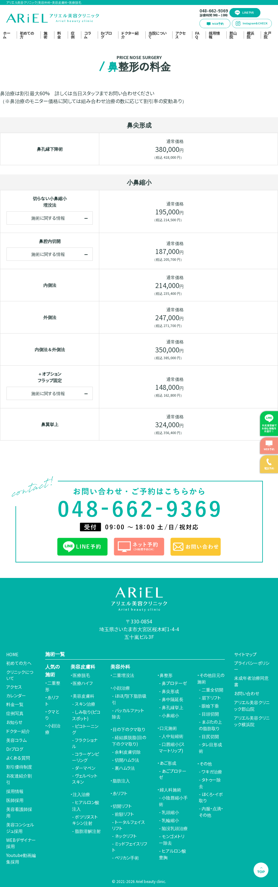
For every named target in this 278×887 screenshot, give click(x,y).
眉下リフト (211, 698)
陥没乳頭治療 (175, 828)
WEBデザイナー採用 (21, 843)
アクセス (180, 35)
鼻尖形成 (170, 691)
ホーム (7, 35)
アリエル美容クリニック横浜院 (252, 721)
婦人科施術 (170, 789)
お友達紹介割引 (19, 779)
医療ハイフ (83, 683)
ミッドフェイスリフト (129, 847)
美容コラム (16, 740)
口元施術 (168, 728)
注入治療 (81, 794)
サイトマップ (245, 654)
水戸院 (267, 35)
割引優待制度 (19, 767)
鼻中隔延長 (172, 699)
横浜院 (250, 35)
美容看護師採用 (19, 812)
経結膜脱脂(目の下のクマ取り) (129, 740)
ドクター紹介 (130, 35)
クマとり (52, 714)
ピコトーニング (85, 729)
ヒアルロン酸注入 (85, 805)
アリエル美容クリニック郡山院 (252, 705)
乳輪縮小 (170, 820)
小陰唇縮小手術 (173, 800)
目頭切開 (210, 714)
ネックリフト (126, 836)
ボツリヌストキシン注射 (85, 820)
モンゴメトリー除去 (171, 839)
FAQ (197, 35)
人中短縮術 (172, 736)
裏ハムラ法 (125, 768)
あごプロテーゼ (172, 774)
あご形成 (168, 763)
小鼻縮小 (170, 715)
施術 (45, 35)
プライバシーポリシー (251, 666)
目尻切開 (210, 736)
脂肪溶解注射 (88, 831)
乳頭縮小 (170, 812)
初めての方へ (19, 663)
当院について (157, 35)
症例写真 (15, 713)
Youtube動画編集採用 (21, 858)
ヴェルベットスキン (84, 779)
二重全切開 (212, 690)
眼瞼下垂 (210, 706)
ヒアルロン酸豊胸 (172, 854)
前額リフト (124, 814)
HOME (12, 654)
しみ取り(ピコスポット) (86, 715)
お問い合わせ (246, 693)
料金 (59, 35)
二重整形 (52, 686)
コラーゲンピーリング (85, 757)
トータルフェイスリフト (128, 825)
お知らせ (14, 722)
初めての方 (27, 35)
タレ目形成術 (210, 747)
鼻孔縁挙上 (172, 707)
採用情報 (214, 35)
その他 (205, 763)
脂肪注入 (121, 780)
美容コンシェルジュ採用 (20, 827)
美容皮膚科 (83, 696)
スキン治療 (85, 704)
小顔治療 (52, 728)
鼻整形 (166, 675)
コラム (87, 35)
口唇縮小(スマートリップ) (172, 747)
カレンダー (16, 695)
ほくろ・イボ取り (211, 797)
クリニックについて (19, 675)
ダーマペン (85, 768)
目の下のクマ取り (129, 729)
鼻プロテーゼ (174, 683)
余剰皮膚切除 (128, 752)
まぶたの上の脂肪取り (210, 725)
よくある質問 (18, 758)
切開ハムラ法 (127, 760)
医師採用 (15, 800)
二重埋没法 (123, 675)
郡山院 (233, 35)
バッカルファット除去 (128, 713)
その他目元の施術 (211, 678)
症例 (73, 35)
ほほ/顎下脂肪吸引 (129, 699)
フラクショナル (84, 743)
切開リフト (122, 806)
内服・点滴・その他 (211, 811)
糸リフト (52, 700)
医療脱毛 (81, 675)
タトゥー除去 (210, 783)
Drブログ (106, 35)
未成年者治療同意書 (251, 681)
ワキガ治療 (212, 772)
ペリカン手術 (127, 858)
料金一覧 (15, 704)
